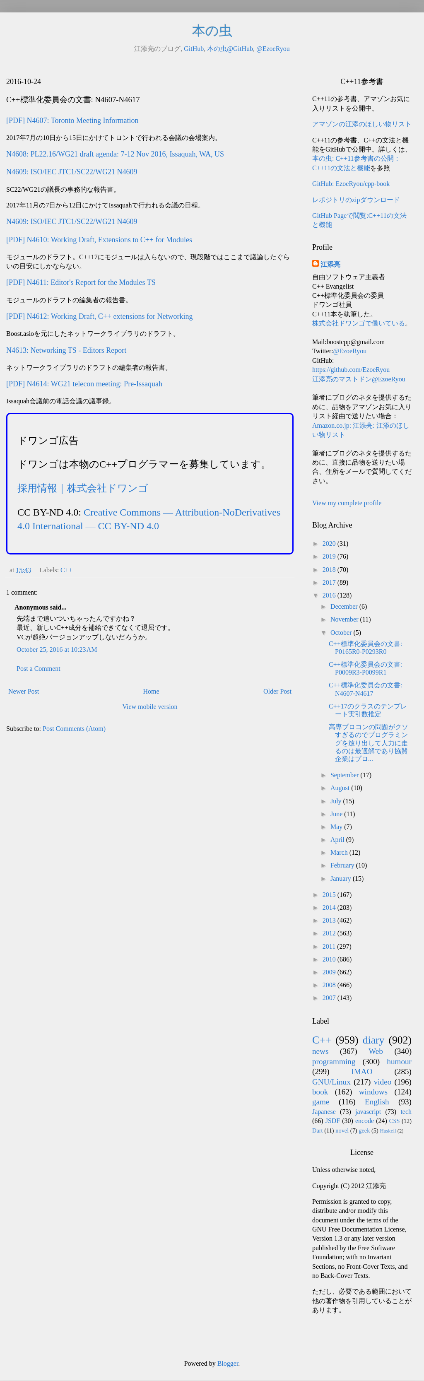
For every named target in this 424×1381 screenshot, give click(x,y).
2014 (330, 907)
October (342, 632)
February (343, 865)
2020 (330, 543)
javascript (368, 1111)
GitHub (194, 48)
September (345, 774)
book (320, 1091)
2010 (330, 959)
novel (342, 1130)
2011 (330, 946)
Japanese (324, 1111)
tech (406, 1111)
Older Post (277, 691)
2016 (330, 595)
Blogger (227, 1363)
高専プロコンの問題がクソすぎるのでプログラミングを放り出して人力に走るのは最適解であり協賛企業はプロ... (368, 742)
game (321, 1101)
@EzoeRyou (273, 48)
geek (364, 1130)
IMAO (361, 1071)
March (339, 852)
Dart (317, 1130)
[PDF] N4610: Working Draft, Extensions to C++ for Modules (99, 240)
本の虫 (212, 30)
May (337, 826)
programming (333, 1061)
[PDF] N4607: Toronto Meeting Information (72, 120)
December (344, 606)
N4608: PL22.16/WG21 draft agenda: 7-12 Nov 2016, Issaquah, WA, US (115, 154)
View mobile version (149, 706)
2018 (330, 569)
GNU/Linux (331, 1081)
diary (374, 1040)
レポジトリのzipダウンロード (356, 199)
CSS (394, 1121)
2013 (330, 920)
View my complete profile (346, 502)
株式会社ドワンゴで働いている (358, 323)
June (337, 813)
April (338, 839)
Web (376, 1051)
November (345, 619)
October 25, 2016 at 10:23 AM (57, 649)
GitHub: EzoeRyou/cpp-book (351, 183)
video (383, 1081)
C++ (66, 570)
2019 (330, 556)
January (341, 878)
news (320, 1051)
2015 (330, 894)
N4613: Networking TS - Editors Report (66, 350)
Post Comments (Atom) (74, 728)
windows (373, 1091)
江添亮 (330, 264)
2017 (330, 582)
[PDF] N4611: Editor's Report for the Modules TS (81, 282)
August (340, 787)
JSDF (332, 1120)
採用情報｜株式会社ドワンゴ (82, 488)
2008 (330, 984)
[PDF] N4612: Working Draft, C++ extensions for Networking (99, 316)
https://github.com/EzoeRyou (351, 369)
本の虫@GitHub (230, 48)
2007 (330, 997)
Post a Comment (38, 668)
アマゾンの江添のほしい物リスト (362, 124)
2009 (330, 972)
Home (151, 691)
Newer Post (23, 691)
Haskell (388, 1131)
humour (399, 1061)
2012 (330, 933)
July (336, 801)
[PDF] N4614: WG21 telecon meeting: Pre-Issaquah (84, 384)
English (377, 1101)
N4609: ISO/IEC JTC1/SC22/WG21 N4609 (71, 172)
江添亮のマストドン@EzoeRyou (358, 379)
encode (364, 1120)
